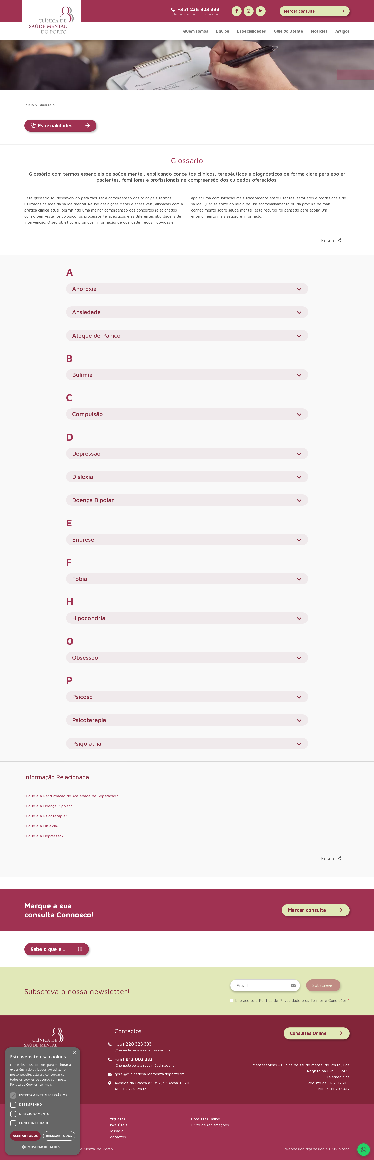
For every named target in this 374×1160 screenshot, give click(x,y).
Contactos (117, 1137)
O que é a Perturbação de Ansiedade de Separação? (71, 796)
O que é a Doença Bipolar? (48, 806)
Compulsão (187, 414)
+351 (133, 1044)
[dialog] (42, 1101)
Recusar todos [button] (59, 1136)
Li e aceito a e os (290, 1000)
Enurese (187, 539)
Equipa (222, 31)
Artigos (342, 31)
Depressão (187, 453)
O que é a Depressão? (43, 836)
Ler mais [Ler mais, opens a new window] (45, 1084)
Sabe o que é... (57, 949)
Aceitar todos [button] (25, 1136)
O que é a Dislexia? (41, 826)
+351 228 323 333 (195, 9)
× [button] (74, 1053)
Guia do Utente (288, 31)
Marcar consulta (314, 11)
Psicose (187, 696)
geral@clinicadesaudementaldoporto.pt (149, 1074)
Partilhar (331, 240)
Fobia (187, 578)
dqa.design (315, 1149)
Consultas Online (316, 1033)
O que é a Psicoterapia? (45, 816)
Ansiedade (187, 312)
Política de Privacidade (279, 1000)
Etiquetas (116, 1119)
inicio (29, 105)
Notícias (319, 31)
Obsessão (187, 657)
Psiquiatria (187, 743)
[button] (42, 1147)
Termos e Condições (328, 1000)
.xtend (344, 1149)
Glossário (46, 105)
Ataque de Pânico (187, 335)
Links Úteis (117, 1125)
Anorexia (187, 288)
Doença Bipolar (187, 500)
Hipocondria (187, 618)
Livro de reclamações (210, 1125)
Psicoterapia (187, 720)
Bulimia (187, 374)
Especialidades (251, 31)
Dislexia (187, 476)
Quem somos (195, 31)
